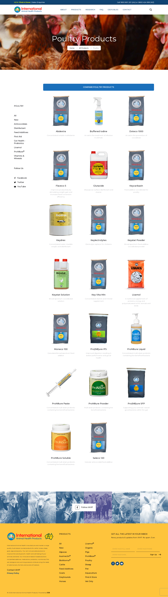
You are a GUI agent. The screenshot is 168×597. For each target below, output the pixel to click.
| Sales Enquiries (37, 2)
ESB (48, 593)
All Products (84, 48)
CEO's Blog (113, 10)
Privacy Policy (13, 573)
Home (72, 48)
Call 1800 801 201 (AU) (126, 2)
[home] (28, 9)
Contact (127, 10)
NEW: (22, 2)
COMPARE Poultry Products (98, 87)
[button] (63, 9)
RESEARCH (90, 10)
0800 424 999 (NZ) (146, 2)
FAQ (101, 10)
